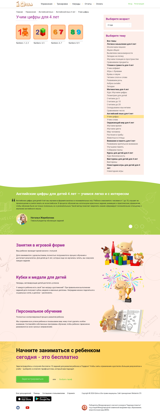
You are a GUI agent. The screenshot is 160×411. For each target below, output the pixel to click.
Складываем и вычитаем (119, 107)
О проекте (71, 393)
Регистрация (139, 4)
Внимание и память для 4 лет (121, 141)
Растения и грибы (115, 135)
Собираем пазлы (115, 150)
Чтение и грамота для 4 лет (120, 65)
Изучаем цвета (114, 129)
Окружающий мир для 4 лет (120, 122)
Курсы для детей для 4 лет (120, 153)
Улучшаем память (115, 147)
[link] (19, 12)
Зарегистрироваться (33, 379)
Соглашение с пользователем (53, 393)
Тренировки (62, 4)
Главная (19, 12)
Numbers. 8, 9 (74, 43)
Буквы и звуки (113, 74)
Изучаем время (114, 125)
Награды (76, 4)
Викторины (112, 162)
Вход (130, 4)
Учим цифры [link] (83, 12)
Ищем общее (113, 50)
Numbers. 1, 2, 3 (22, 43)
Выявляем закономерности (120, 53)
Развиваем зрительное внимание (122, 144)
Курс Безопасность (116, 156)
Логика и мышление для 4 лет (121, 44)
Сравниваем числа (115, 110)
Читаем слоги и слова (117, 77)
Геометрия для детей (117, 95)
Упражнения (46, 4)
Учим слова (112, 119)
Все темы (111, 41)
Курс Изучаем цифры (117, 92)
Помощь (37, 393)
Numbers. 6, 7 (56, 43)
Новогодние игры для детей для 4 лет (123, 166)
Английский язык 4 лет (65, 12)
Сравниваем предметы (118, 62)
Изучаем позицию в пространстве (123, 59)
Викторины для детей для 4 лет (122, 159)
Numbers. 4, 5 (39, 43)
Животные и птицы (116, 138)
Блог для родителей (23, 393)
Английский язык (46, 12)
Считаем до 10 (114, 101)
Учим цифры (113, 116)
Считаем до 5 (113, 98)
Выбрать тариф (66, 379)
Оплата (99, 4)
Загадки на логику (115, 56)
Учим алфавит (113, 68)
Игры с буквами (114, 71)
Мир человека (113, 132)
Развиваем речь (114, 80)
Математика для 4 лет (118, 89)
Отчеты (88, 4)
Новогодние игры (115, 171)
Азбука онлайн (113, 83)
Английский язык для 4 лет (120, 113)
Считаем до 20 (114, 104)
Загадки (110, 86)
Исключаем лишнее (116, 47)
